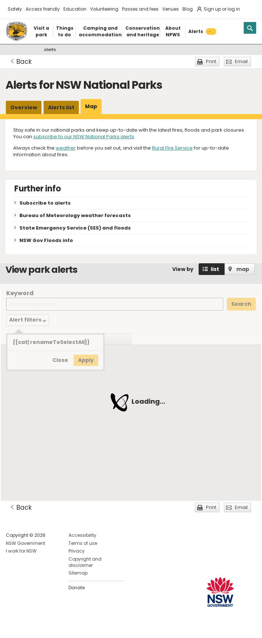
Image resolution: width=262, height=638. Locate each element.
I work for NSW (21, 551)
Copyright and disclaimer (85, 562)
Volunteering (104, 9)
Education (74, 9)
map (242, 269)
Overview (23, 107)
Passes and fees (140, 9)
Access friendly (43, 9)
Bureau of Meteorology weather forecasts (75, 215)
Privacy (77, 551)
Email (241, 61)
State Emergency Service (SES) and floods (75, 227)
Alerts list (61, 107)
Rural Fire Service (172, 147)
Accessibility (82, 535)
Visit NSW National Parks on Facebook (12, 626)
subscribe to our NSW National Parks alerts (83, 136)
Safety (15, 9)
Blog (187, 9)
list (215, 269)
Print (211, 61)
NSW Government (25, 543)
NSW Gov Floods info (46, 240)
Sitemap (78, 573)
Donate (77, 587)
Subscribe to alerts (45, 202)
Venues (170, 9)
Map (91, 106)
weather (66, 147)
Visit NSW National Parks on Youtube (44, 626)
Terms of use (83, 543)
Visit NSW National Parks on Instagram (28, 626)
